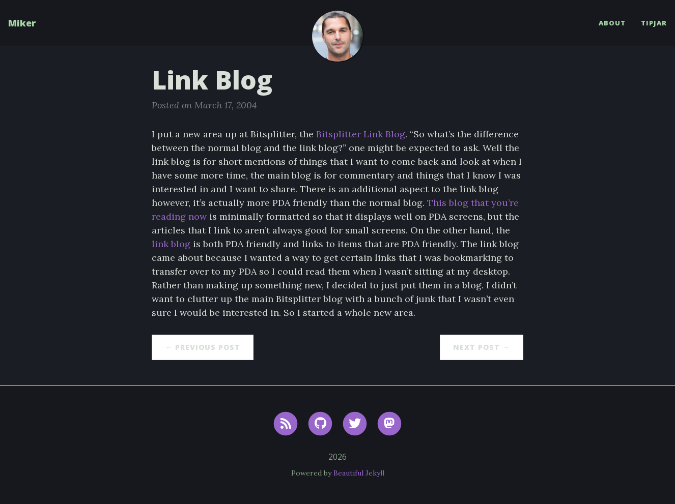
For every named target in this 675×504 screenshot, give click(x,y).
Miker (22, 23)
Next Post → (481, 347)
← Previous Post (202, 347)
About (612, 22)
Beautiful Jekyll (358, 473)
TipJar (654, 22)
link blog (171, 244)
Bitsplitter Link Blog (360, 134)
